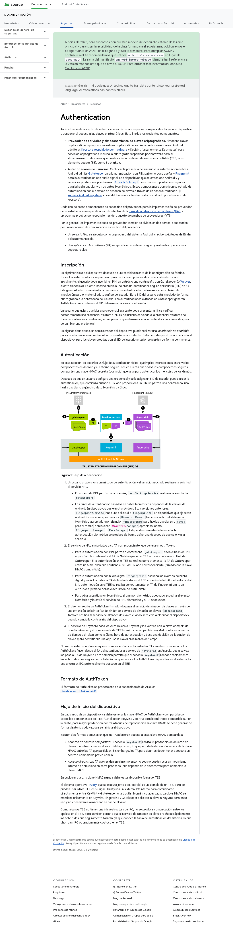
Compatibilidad (127, 23)
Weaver (185, 282)
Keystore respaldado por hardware (104, 150)
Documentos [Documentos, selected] (39, 4)
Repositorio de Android (66, 886)
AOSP (64, 103)
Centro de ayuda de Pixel (187, 892)
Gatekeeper (96, 173)
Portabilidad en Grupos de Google (132, 921)
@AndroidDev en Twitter (127, 892)
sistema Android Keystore (85, 195)
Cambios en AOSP (77, 68)
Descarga (58, 898)
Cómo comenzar (39, 23)
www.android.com (184, 904)
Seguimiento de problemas (188, 921)
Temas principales (95, 23)
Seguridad (95, 103)
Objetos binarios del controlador (71, 915)
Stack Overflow (182, 915)
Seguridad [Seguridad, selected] (66, 23)
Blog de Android (122, 898)
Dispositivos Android (160, 23)
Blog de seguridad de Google (130, 904)
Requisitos (59, 892)
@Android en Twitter (125, 886)
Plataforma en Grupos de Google (132, 909)
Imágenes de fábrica (65, 909)
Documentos (78, 103)
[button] (21, 31)
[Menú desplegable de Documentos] (52, 4)
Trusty (92, 785)
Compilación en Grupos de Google (133, 915)
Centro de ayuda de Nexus (188, 898)
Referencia (216, 23)
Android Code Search (75, 4)
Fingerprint (182, 173)
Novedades (11, 23)
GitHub (57, 921)
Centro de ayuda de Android (189, 886)
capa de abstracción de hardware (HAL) (155, 211)
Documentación (17, 14)
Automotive (191, 23)
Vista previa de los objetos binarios (72, 904)
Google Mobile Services (186, 909)
